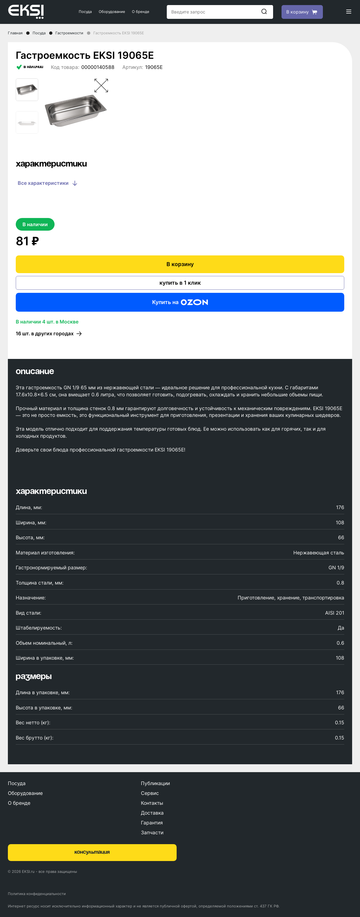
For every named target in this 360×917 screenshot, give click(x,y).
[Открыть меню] (348, 12)
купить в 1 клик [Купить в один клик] (180, 282)
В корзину (180, 264)
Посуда (85, 11)
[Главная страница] (35, 11)
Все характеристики (48, 183)
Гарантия (152, 823)
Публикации (155, 783)
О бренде (140, 11)
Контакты (152, 803)
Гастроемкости (69, 33)
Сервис (150, 793)
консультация (92, 852)
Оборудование (112, 11)
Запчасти (152, 832)
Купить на (180, 302)
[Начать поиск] (264, 12)
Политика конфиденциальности (37, 893)
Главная (15, 33)
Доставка (152, 813)
